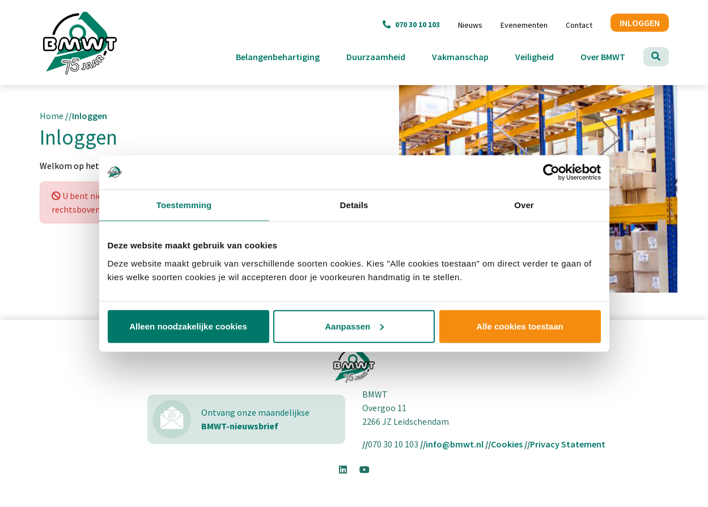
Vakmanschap (469, 55)
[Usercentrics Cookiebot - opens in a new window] (551, 172)
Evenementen (524, 25)
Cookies (507, 444)
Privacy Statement (567, 444)
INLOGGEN (640, 22)
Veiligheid (543, 55)
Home (51, 115)
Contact (579, 25)
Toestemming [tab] (184, 205)
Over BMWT (611, 55)
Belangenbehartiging (286, 55)
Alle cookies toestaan (519, 326)
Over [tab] (524, 205)
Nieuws (470, 25)
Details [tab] (354, 205)
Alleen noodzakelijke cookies (188, 326)
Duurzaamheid (384, 55)
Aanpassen (354, 326)
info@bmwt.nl (455, 444)
